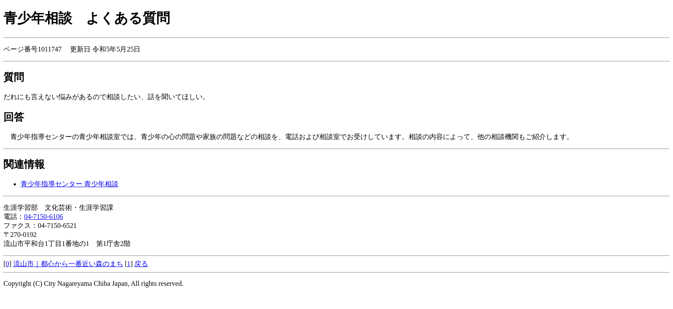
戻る (141, 263)
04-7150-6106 (43, 216)
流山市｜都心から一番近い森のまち (68, 263)
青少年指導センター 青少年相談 (69, 184)
